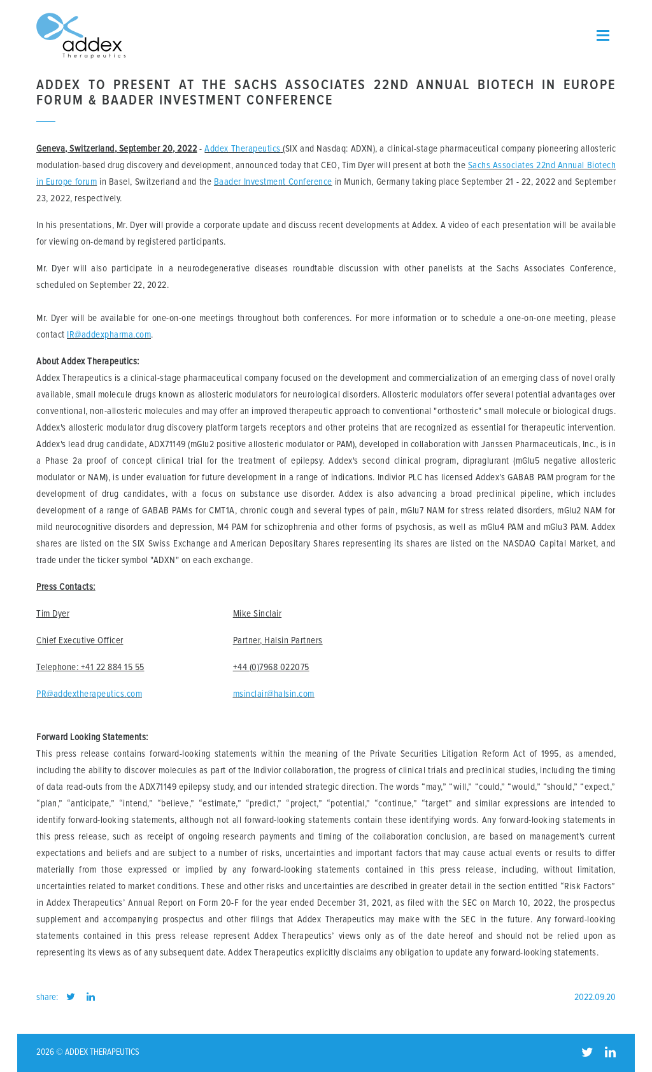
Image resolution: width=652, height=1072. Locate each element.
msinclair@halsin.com (274, 694)
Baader (227, 182)
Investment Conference (286, 182)
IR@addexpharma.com (109, 334)
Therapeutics (255, 149)
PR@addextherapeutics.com (89, 694)
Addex (216, 149)
